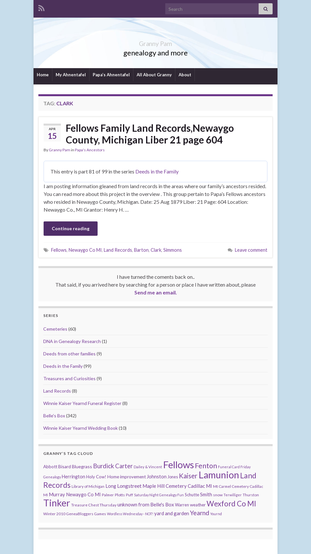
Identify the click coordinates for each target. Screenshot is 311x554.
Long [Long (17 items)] (110, 486)
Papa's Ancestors (90, 149)
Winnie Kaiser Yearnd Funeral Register (82, 403)
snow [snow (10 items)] (218, 494)
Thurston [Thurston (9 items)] (251, 494)
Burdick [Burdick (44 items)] (103, 466)
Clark (156, 250)
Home (43, 74)
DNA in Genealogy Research (72, 341)
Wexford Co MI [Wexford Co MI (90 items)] (231, 503)
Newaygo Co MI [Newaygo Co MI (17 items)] (83, 494)
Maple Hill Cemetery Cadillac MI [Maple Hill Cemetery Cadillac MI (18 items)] (177, 486)
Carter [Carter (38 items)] (124, 466)
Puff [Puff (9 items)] (129, 494)
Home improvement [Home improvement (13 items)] (126, 476)
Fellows (59, 250)
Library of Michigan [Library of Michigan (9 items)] (88, 486)
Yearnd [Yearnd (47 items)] (199, 513)
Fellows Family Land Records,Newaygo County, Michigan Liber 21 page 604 (150, 133)
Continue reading (70, 228)
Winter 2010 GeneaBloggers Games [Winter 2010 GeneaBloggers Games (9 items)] (74, 513)
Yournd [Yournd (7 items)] (216, 514)
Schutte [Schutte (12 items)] (192, 494)
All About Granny (154, 74)
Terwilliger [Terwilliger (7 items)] (232, 495)
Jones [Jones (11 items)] (173, 476)
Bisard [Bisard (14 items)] (64, 466)
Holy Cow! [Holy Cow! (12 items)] (96, 476)
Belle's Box (54, 415)
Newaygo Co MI (85, 250)
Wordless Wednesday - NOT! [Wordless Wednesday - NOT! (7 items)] (130, 514)
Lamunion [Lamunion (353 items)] (218, 474)
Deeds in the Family (157, 171)
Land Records (118, 250)
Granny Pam (155, 42)
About (185, 74)
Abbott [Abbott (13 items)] (50, 466)
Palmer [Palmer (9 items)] (108, 494)
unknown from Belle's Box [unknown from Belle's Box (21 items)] (145, 504)
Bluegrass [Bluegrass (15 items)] (82, 466)
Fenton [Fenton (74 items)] (206, 465)
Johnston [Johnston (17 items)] (157, 476)
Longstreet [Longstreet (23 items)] (129, 486)
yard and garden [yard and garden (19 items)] (171, 513)
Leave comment (251, 250)
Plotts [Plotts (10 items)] (120, 494)
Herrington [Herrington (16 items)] (73, 476)
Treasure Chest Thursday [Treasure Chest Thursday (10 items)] (93, 504)
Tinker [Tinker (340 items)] (56, 502)
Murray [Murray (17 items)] (57, 494)
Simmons (172, 250)
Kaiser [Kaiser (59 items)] (188, 476)
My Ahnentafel (71, 74)
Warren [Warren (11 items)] (182, 504)
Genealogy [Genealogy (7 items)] (52, 477)
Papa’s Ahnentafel (111, 74)
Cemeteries (55, 329)
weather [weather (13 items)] (198, 504)
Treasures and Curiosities (69, 378)
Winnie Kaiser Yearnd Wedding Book (80, 428)
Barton (141, 250)
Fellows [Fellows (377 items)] (178, 464)
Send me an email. (155, 292)
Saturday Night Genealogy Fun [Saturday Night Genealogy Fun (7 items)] (159, 495)
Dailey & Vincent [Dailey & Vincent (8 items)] (148, 467)
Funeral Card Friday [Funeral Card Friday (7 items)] (234, 467)
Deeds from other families (69, 353)
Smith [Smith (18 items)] (206, 494)
